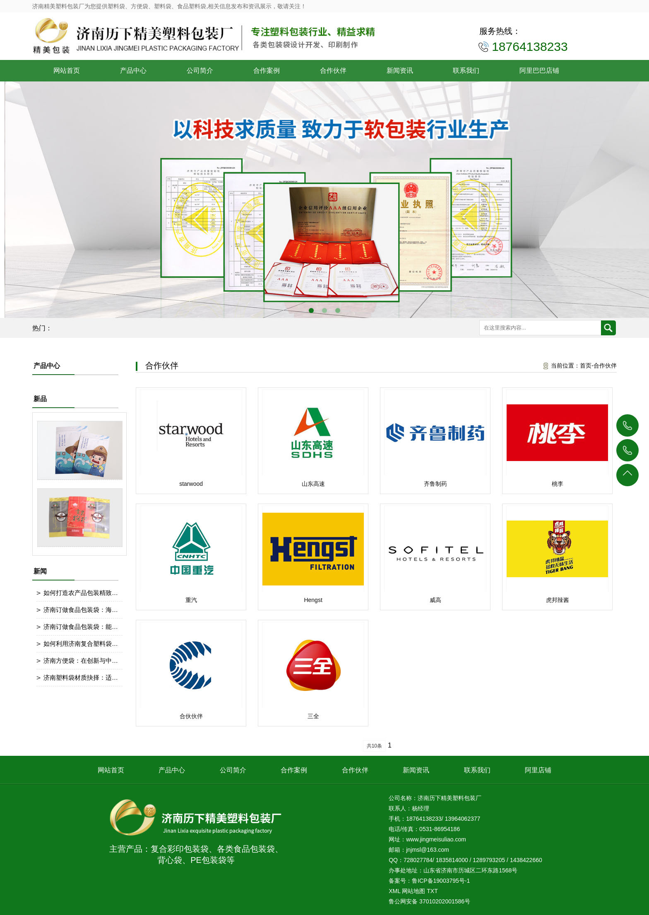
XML (394, 891)
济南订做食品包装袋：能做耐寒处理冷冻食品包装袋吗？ (80, 626)
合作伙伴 (333, 70)
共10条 (374, 746)
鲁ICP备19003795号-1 (441, 880)
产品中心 (133, 70)
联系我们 (466, 70)
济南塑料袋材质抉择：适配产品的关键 (80, 677)
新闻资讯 (400, 70)
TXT (432, 891)
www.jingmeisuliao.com (436, 839)
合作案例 (266, 70)
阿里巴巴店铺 (539, 70)
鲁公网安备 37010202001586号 (429, 901)
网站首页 (66, 70)
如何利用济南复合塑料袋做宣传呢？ (80, 643)
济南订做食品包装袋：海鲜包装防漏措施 (80, 609)
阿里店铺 (538, 770)
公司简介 (200, 70)
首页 (585, 365)
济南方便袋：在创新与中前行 (80, 660)
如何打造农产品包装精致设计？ (80, 592)
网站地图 (413, 891)
